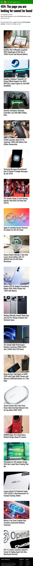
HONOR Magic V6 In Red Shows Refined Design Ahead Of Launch (15, 435)
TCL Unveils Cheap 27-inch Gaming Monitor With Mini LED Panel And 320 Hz (16, 200)
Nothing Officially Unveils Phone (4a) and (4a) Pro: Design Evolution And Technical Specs (16, 317)
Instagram (28, 562)
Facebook (28, 564)
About (20, 561)
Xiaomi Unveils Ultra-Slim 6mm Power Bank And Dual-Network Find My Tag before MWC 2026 (16, 407)
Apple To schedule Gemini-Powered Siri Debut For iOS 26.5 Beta (16, 228)
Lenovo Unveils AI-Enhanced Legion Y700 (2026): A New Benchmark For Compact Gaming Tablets (16, 493)
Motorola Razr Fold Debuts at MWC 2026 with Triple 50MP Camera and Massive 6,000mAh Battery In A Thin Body (16, 377)
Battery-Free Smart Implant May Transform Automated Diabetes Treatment (15, 522)
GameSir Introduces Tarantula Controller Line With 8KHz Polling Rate (15, 112)
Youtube (27, 561)
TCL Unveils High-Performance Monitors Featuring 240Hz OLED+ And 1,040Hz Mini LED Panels (15, 347)
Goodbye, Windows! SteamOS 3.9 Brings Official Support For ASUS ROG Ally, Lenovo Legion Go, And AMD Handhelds (16, 82)
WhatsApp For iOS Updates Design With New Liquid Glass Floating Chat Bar (16, 464)
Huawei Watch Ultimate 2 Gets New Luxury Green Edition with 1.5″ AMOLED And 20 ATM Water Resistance (16, 258)
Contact (21, 562)
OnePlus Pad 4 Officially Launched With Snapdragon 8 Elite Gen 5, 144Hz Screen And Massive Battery (16, 52)
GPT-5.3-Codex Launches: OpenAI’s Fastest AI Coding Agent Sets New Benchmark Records (16, 552)
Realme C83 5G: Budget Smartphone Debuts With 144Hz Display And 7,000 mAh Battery (16, 288)
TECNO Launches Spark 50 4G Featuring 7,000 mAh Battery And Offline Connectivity (15, 142)
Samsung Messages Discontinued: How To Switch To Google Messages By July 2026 (16, 171)
